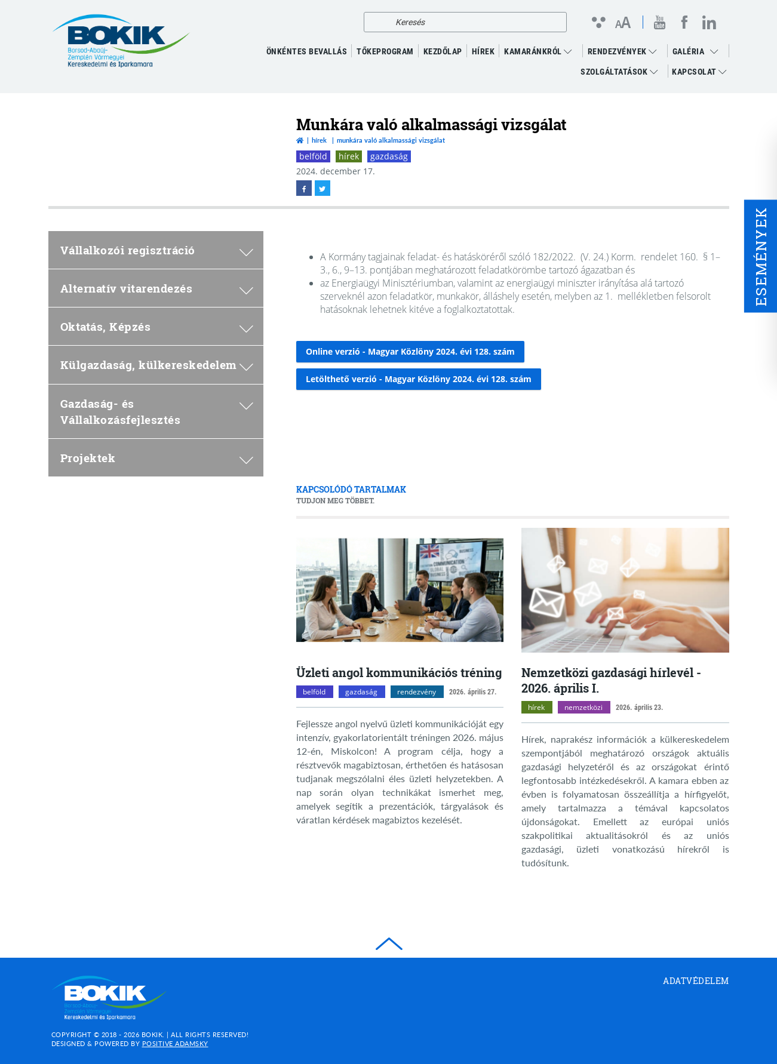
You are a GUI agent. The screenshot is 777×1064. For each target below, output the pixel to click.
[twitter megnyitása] (322, 188)
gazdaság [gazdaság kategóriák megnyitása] (361, 692)
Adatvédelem (696, 980)
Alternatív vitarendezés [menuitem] (157, 288)
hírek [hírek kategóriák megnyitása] (536, 707)
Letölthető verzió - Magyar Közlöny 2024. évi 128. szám (419, 379)
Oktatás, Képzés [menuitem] (157, 326)
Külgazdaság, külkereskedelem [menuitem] (157, 364)
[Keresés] (376, 22)
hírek (349, 156)
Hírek (319, 140)
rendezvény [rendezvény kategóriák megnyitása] (416, 692)
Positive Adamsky (175, 1043)
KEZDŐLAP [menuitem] (442, 51)
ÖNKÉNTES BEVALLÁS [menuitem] (307, 51)
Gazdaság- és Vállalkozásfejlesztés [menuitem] (157, 411)
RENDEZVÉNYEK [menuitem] (622, 51)
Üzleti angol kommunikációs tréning (399, 672)
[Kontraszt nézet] (598, 22)
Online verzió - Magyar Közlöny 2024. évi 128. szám (410, 351)
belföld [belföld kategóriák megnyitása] (314, 692)
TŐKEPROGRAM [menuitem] (385, 51)
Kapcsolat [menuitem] (699, 71)
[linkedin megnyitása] (709, 22)
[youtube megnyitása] (660, 22)
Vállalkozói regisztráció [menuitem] (157, 249)
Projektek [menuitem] (157, 457)
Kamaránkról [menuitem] (538, 51)
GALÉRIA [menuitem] (688, 51)
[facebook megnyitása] (684, 22)
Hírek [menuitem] (483, 51)
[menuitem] (717, 51)
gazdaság (389, 156)
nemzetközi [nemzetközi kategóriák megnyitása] (583, 707)
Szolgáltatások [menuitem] (619, 71)
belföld (313, 156)
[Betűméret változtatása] (622, 23)
